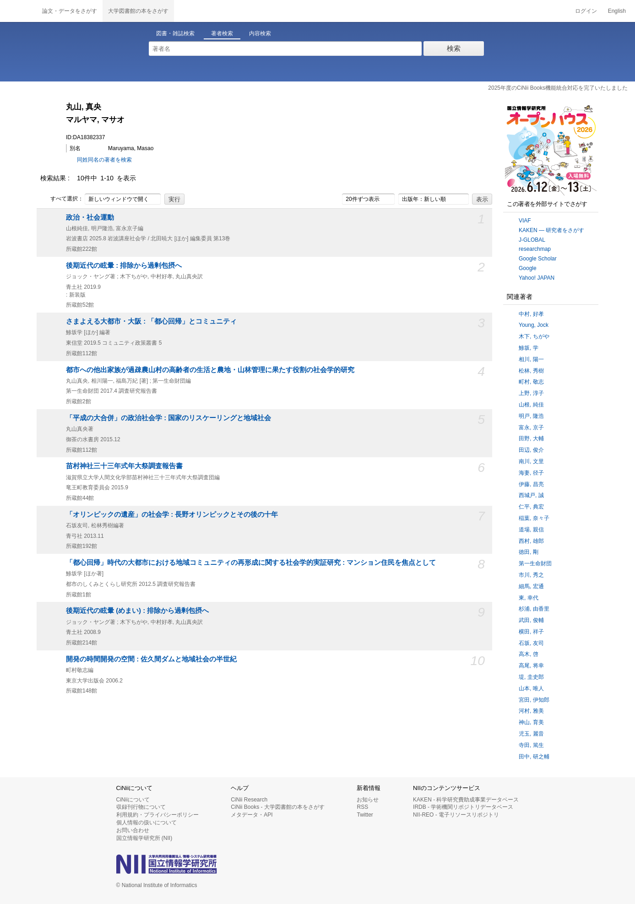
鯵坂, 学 (528, 348)
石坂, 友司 (531, 643)
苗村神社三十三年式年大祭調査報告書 (124, 466)
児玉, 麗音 (531, 734)
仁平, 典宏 (531, 506)
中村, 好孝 (531, 314)
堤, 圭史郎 (531, 677)
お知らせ (368, 799)
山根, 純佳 (531, 404)
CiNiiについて (133, 799)
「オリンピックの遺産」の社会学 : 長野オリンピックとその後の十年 (172, 514)
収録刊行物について (141, 807)
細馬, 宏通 (531, 586)
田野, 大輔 (531, 438)
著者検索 (222, 33)
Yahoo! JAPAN (536, 278)
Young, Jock (533, 325)
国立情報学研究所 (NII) (144, 838)
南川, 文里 (531, 461)
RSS (362, 807)
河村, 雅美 (531, 711)
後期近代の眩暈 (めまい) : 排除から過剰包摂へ (137, 610)
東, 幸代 (528, 598)
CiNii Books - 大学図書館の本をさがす (278, 807)
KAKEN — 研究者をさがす (551, 230)
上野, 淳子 (531, 393)
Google (528, 268)
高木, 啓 (528, 654)
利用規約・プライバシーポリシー (157, 815)
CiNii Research (249, 799)
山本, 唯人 (531, 688)
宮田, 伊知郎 (534, 700)
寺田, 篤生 (531, 745)
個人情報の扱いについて (146, 822)
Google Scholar (538, 258)
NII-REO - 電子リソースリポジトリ (456, 815)
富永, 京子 (531, 427)
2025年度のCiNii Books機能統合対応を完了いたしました (558, 88)
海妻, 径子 (531, 473)
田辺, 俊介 (531, 450)
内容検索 (260, 33)
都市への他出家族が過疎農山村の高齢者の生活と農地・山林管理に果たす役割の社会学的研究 (210, 370)
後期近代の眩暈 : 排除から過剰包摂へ (124, 265)
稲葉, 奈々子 (534, 518)
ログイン (586, 11)
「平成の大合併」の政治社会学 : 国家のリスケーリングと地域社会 (168, 418)
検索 (454, 48)
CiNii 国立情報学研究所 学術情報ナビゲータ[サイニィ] (18, 11)
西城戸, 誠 (531, 495)
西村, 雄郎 (531, 541)
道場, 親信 (531, 529)
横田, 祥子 (531, 631)
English (617, 11)
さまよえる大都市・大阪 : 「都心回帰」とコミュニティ (151, 321)
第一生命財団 (535, 563)
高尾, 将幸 (531, 665)
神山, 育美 (531, 722)
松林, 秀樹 (531, 371)
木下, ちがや (534, 336)
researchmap (535, 249)
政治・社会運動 (90, 217)
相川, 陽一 (531, 359)
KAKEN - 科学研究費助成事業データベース (466, 799)
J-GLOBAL (532, 240)
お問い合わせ (132, 830)
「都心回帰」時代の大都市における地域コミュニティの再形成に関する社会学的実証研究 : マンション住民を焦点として (251, 562)
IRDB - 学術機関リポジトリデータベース (463, 807)
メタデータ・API (251, 815)
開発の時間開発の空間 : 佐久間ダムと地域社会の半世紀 (151, 659)
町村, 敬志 (531, 382)
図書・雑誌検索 (175, 33)
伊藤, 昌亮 (531, 484)
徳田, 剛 (528, 552)
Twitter (365, 815)
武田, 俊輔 (531, 620)
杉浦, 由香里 (534, 609)
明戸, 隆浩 (531, 416)
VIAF (525, 220)
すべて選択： (61, 199)
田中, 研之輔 (534, 756)
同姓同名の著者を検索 (104, 160)
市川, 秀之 (531, 575)
